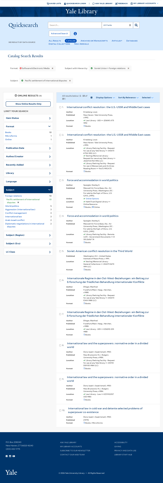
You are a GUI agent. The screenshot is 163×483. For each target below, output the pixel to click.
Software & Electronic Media (35, 68)
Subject (10, 189)
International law (13, 216)
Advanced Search (59, 33)
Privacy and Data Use (125, 451)
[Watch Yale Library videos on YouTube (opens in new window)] (14, 456)
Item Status (12, 117)
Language (11, 181)
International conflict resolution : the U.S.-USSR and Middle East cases (108, 107)
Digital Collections (59, 44)
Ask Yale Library (102, 3)
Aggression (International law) (20, 209)
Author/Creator (14, 156)
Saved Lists (54, 3)
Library (10, 172)
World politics (12, 206)
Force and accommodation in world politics (92, 180)
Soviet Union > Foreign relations (107, 68)
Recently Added (15, 164)
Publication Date (15, 147)
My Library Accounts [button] (143, 3)
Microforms (11, 136)
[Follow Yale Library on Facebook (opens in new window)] (7, 456)
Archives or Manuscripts (94, 41)
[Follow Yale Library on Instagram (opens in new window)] (10, 456)
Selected (146, 97)
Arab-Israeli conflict (15, 220)
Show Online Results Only (28, 104)
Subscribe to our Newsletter (75, 451)
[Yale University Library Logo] (81, 11)
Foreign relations (13, 196)
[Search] (75, 25)
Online (8, 139)
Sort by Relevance (127, 97)
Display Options (104, 97)
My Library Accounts (71, 447)
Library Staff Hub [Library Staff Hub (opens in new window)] (123, 455)
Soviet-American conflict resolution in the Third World (99, 251)
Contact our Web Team (72, 455)
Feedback (121, 3)
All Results (55, 41)
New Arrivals (81, 44)
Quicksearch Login (75, 3)
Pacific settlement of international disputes (43, 80)
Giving (117, 447)
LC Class (10, 251)
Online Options (92, 199)
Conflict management (16, 213)
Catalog (70, 41)
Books (8, 132)
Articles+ (117, 41)
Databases (132, 41)
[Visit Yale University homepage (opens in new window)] (11, 471)
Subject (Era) (13, 243)
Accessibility (120, 442)
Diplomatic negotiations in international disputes (24, 225)
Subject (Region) (15, 234)
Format (10, 126)
